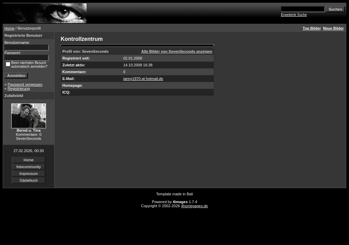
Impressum (28, 174)
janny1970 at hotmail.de (143, 79)
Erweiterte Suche (294, 15)
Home (9, 28)
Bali (190, 194)
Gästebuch (28, 180)
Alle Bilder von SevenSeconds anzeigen (176, 51)
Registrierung (18, 88)
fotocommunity (28, 167)
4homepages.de (194, 206)
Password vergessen (24, 84)
